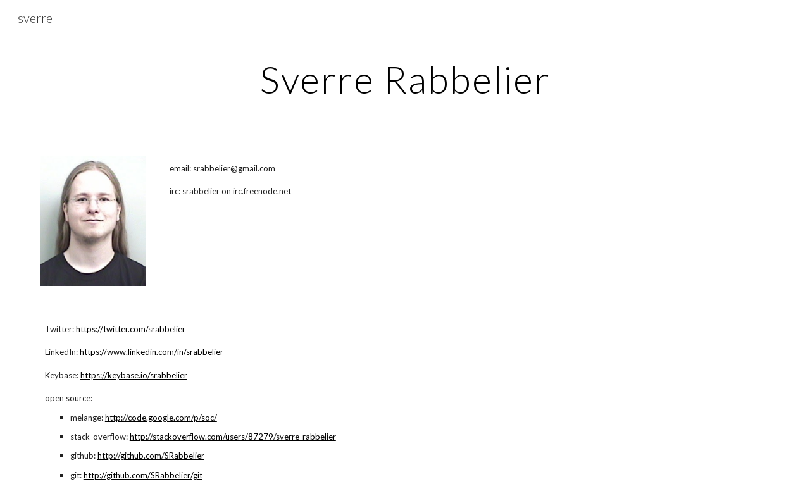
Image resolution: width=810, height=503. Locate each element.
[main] (405, 79)
